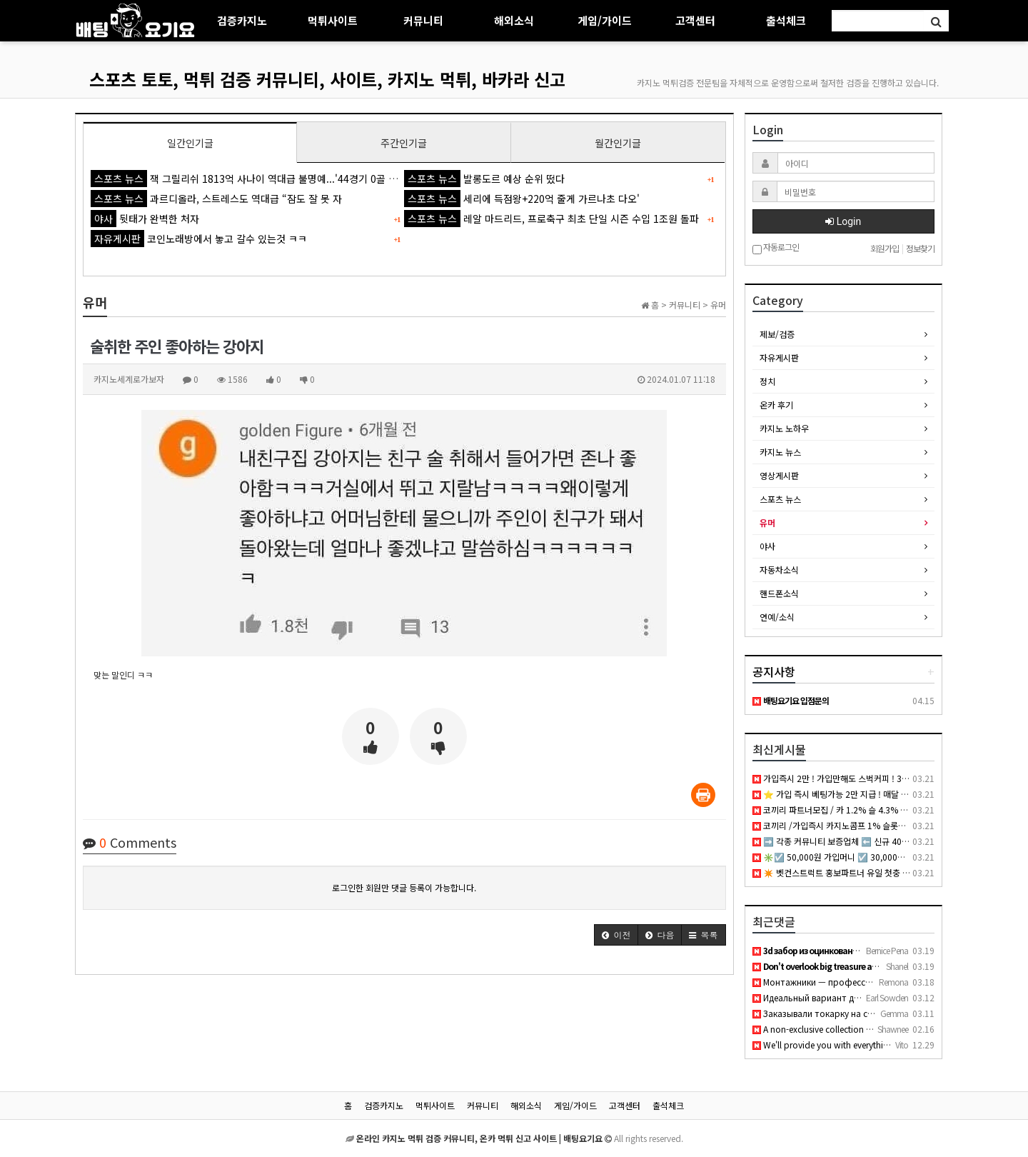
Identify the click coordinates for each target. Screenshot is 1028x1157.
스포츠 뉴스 (780, 499)
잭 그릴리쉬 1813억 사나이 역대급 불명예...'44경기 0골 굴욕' (250, 178)
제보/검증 (777, 334)
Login (843, 221)
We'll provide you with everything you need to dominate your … (882, 1044)
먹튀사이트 (333, 20)
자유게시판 (779, 357)
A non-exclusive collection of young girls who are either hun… (877, 1029)
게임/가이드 (605, 20)
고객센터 (695, 20)
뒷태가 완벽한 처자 (145, 218)
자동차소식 (779, 570)
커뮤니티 (423, 20)
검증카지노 (242, 20)
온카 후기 (776, 405)
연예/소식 (777, 617)
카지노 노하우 (784, 428)
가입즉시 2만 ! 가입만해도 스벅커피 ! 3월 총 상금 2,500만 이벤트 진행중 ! (889, 778)
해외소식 (514, 20)
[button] (616, 935)
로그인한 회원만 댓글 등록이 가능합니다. (404, 887)
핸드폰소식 (779, 593)
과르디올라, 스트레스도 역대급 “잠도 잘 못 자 (216, 198)
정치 (767, 381)
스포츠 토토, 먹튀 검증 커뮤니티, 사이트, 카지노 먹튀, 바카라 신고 (327, 78)
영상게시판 (779, 475)
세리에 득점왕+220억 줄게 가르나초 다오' (522, 198)
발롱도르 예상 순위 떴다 (484, 178)
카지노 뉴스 (780, 452)
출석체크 (786, 20)
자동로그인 (775, 248)
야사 (767, 546)
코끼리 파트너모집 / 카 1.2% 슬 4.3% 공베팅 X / (844, 809)
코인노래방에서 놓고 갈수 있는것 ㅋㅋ (199, 238)
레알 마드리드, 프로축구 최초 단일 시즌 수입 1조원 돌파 (551, 218)
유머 (767, 522)
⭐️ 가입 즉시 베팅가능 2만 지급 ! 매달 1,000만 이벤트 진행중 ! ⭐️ (876, 794)
